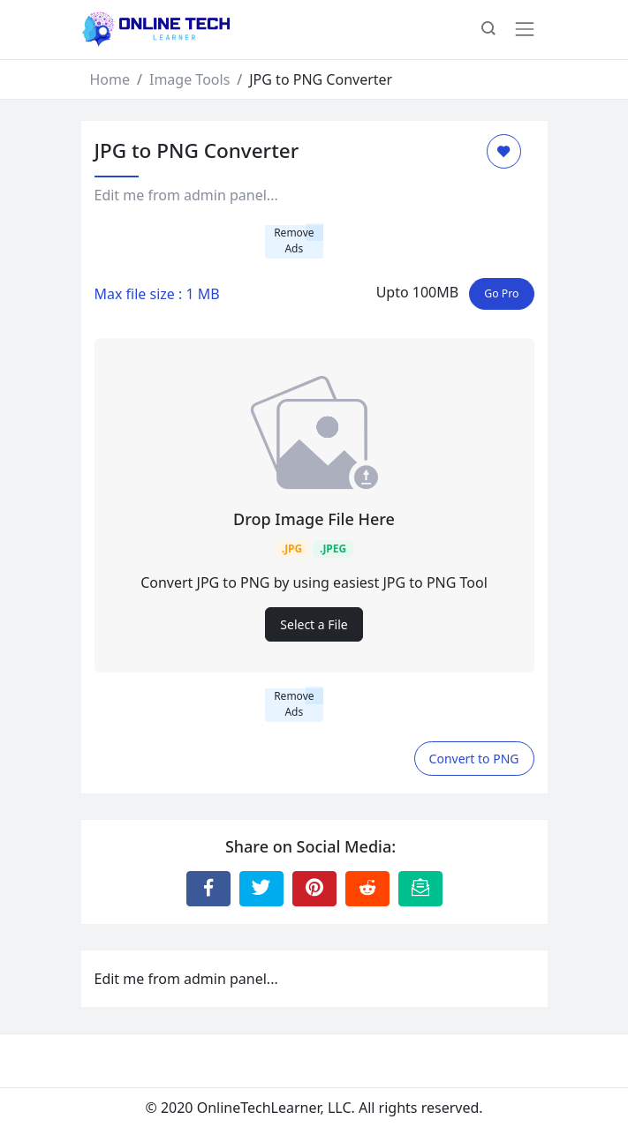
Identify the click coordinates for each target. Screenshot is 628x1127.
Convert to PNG (474, 758)
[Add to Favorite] (504, 151)
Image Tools (189, 79)
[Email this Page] (420, 888)
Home (110, 79)
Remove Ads (294, 240)
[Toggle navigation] (525, 29)
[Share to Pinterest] (314, 888)
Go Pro (501, 293)
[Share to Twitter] (261, 888)
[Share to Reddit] (367, 888)
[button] (488, 30)
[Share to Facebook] (208, 888)
